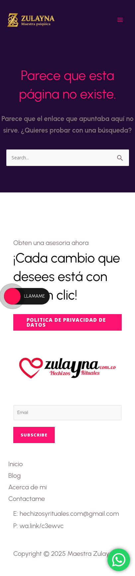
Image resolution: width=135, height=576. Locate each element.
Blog (14, 475)
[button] (67, 322)
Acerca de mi (27, 487)
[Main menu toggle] (120, 20)
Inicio (15, 464)
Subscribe (34, 435)
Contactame (26, 499)
